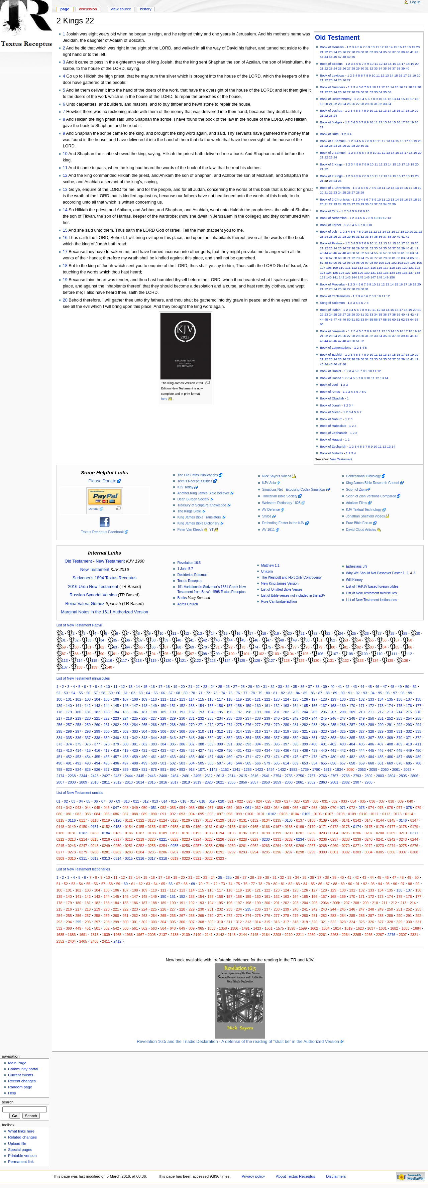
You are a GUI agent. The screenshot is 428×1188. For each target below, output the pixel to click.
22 (326, 52)
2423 (95, 776)
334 (60, 738)
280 (286, 725)
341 (125, 738)
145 (360, 277)
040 (410, 801)
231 (192, 718)
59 (394, 253)
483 (362, 757)
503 (182, 763)
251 (381, 718)
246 (333, 718)
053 (173, 808)
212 (381, 712)
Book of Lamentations (335, 347)
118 (392, 267)
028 (297, 801)
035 (363, 801)
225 (135, 718)
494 (97, 763)
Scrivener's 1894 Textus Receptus (104, 578)
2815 (152, 782)
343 (144, 738)
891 (163, 769)
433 (258, 750)
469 (229, 757)
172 (371, 706)
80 (389, 258)
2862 (312, 782)
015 (174, 801)
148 (379, 277)
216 (418, 712)
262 (116, 725)
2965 (368, 782)
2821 (220, 782)
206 (324, 712)
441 (333, 750)
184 (116, 712)
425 (182, 750)
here (164, 398)
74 (362, 258)
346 (173, 738)
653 (305, 763)
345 (163, 738)
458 (125, 757)
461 (154, 757)
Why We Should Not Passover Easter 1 (375, 573)
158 (239, 706)
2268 (72, 776)
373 (60, 744)
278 (267, 725)
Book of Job (328, 231)
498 (135, 763)
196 (229, 712)
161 (267, 706)
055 (192, 808)
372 (418, 738)
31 (367, 52)
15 (395, 47)
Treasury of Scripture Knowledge (201, 505)
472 (258, 757)
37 (394, 52)
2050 (350, 769)
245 (324, 718)
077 (400, 808)
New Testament (341, 459)
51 (358, 253)
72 (353, 258)
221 (97, 718)
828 (116, 769)
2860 (289, 782)
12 (382, 47)
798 (60, 769)
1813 (328, 769)
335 (69, 738)
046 (107, 808)
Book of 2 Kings (331, 176)
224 (125, 718)
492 (78, 763)
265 (144, 725)
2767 (334, 776)
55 (376, 253)
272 (211, 725)
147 (373, 277)
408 (390, 744)
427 (201, 750)
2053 (362, 769)
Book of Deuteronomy (335, 99)
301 (116, 731)
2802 (368, 776)
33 (376, 52)
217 (60, 718)
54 (371, 253)
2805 (403, 776)
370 (400, 738)
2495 (197, 776)
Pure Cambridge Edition (279, 601)
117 (386, 267)
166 (314, 706)
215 (409, 712)
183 (107, 712)
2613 (220, 776)
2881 (334, 782)
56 (380, 253)
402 (333, 744)
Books (182, 598)
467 (211, 757)
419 (125, 750)
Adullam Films (356, 503)
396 (277, 744)
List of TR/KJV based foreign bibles (372, 586)
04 (81, 801)
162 (277, 706)
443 (352, 750)
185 (125, 712)
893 (182, 769)
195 (220, 712)
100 (381, 262)
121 (411, 267)
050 (144, 808)
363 (333, 738)
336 (78, 738)
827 (107, 769)
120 (404, 267)
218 (69, 718)
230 (182, 718)
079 (418, 808)
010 (127, 801)
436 (286, 750)
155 (211, 706)
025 (268, 801)
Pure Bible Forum (359, 523)
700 (418, 763)
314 (239, 731)
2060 (385, 769)
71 (349, 258)
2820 (209, 782)
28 (353, 52)
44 (326, 56)
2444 (129, 776)
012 (146, 801)
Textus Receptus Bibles (194, 481)
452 (69, 757)
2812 (117, 782)
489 (418, 757)
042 (69, 808)
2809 (83, 782)
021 (231, 801)
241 (286, 718)
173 (381, 706)
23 (331, 52)
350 (211, 738)
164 (296, 706)
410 (409, 744)
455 (97, 757)
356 (267, 738)
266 (154, 725)
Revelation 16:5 (189, 563)
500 (154, 763)
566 (258, 763)
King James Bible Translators (199, 517)
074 (371, 808)
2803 (380, 776)
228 (163, 718)
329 (381, 731)
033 (344, 801)
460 (144, 757)
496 (116, 763)
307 (173, 731)
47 (340, 56)
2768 (346, 776)
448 (400, 750)
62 (407, 253)
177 (418, 706)
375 (78, 744)
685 (409, 763)
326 (352, 731)
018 (202, 801)
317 (267, 731)
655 (324, 763)
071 (343, 808)
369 (390, 738)
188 (154, 712)
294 (418, 725)
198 (248, 712)
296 (69, 731)
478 (314, 757)
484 (371, 757)
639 (296, 763)
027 (287, 801)
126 (341, 272)
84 (407, 258)
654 (314, 763)
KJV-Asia (269, 483)
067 (305, 808)
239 (267, 718)
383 (154, 744)
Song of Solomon (332, 303)
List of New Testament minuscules (371, 593)
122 (417, 267)
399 (305, 744)
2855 (232, 782)
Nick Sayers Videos (276, 476)
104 (406, 262)
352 (229, 738)
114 (366, 267)
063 (267, 808)
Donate (94, 508)
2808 (72, 782)
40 (407, 52)
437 (296, 750)
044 (88, 808)
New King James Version (280, 583)
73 (358, 258)
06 (96, 801)
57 (385, 253)
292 (400, 725)
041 (60, 808)
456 (107, 757)
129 (360, 272)
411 (418, 744)
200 (267, 712)
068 (314, 808)
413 (69, 750)
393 (248, 744)
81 (394, 258)
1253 (248, 769)
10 (372, 47)
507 (220, 763)
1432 (282, 769)
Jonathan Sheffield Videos (365, 516)
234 (220, 718)
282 (305, 725)
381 (135, 744)
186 (135, 712)
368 (381, 738)
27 (349, 52)
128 (354, 272)
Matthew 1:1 (270, 565)
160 (258, 706)
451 (60, 757)
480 (333, 757)
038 (391, 801)
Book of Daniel (330, 371)
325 (343, 731)
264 (135, 725)
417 (107, 750)
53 (367, 253)
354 (248, 738)
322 (314, 731)
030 (316, 801)
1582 (294, 769)
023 (249, 801)
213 (390, 712)
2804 (392, 776)
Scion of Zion (356, 489)
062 (258, 808)
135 (398, 272)
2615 (243, 776)
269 (182, 725)
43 (322, 56)
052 (163, 808)
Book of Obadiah (332, 398)
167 (324, 706)
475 (286, 757)
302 (125, 731)
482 (352, 757)
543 (229, 763)
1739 (305, 769)
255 (418, 718)
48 (344, 56)
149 (386, 277)
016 (184, 801)
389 (211, 744)
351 (220, 738)
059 (229, 808)
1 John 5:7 (185, 569)
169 (343, 706)
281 (296, 725)
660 (371, 763)
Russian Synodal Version (93, 595)
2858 (266, 782)
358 (286, 738)
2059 (373, 769)
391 (229, 744)
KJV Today (185, 487)
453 (78, 757)
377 (97, 744)
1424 (270, 769)
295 (60, 731)
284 (324, 725)
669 (390, 763)
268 (173, 725)
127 (347, 272)
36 (389, 52)
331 (400, 731)
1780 (316, 769)
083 (88, 814)
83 (403, 258)
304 (144, 731)
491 (69, 763)
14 (391, 47)
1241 (236, 769)
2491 (186, 776)
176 (409, 706)
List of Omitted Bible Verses (281, 589)
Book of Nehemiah (333, 218)
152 (182, 706)
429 (220, 750)
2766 (323, 776)
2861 (300, 782)
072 (352, 808)
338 (97, 738)
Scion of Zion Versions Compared (371, 496)
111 (347, 267)
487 (400, 757)
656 (333, 763)
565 (248, 763)
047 (116, 808)
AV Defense (271, 509)
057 (211, 808)
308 (182, 731)
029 (306, 801)
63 (412, 253)
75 (367, 258)
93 (349, 262)
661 (381, 763)
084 (97, 814)
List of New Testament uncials (80, 793)
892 (173, 769)
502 (173, 763)
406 (371, 744)
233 (211, 718)
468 (220, 757)
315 (248, 731)
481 (343, 757)
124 (329, 272)
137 (411, 272)
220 (88, 718)
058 (220, 808)
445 (371, 750)
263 (125, 725)
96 (362, 262)
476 (296, 757)
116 (379, 267)
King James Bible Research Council (373, 483)
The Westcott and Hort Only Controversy (291, 577)
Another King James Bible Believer (203, 493)
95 (358, 262)
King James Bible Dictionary (198, 523)
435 (277, 750)
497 (125, 763)
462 (163, 757)
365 (352, 738)
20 (418, 47)
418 (116, 750)
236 (239, 718)
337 (88, 738)
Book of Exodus (331, 64)
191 (182, 712)
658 (352, 763)
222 (107, 718)
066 (296, 808)
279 (277, 725)
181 (88, 712)
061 (248, 808)
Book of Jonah (330, 405)
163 (286, 706)
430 (229, 750)
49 (349, 56)
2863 (323, 782)
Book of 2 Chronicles (335, 199)
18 (409, 47)
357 (277, 738)
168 (333, 706)
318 (277, 731)
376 (88, 744)
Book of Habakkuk (333, 426)
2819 (197, 782)
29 (358, 52)
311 (211, 731)
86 (416, 258)
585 (277, 763)
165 (305, 706)
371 (409, 738)
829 (125, 769)
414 (78, 750)
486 (390, 757)
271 (201, 725)
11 (377, 47)
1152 (225, 769)
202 (286, 712)
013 (155, 801)
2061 (396, 769)
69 (340, 258)
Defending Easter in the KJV (283, 523)
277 (258, 725)
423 (163, 750)
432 (248, 750)
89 (331, 262)
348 (192, 738)
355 (258, 738)
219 (78, 718)
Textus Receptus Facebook (102, 532)
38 (398, 52)
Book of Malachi (331, 453)
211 (371, 712)
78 (380, 258)
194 (211, 712)
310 (201, 731)
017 (193, 801)
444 (362, 750)
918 (192, 769)
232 (201, 718)
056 (201, 808)
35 (385, 52)
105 (413, 262)
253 (400, 718)
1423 (259, 769)
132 (379, 272)
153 (192, 706)
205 (314, 712)
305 (154, 731)
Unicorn (267, 571)
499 (144, 763)
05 (88, 801)
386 (182, 744)
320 (296, 731)
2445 (140, 776)
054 (182, 808)
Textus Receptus (189, 581)
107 (322, 267)
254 (409, 718)
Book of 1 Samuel (333, 141)
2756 (300, 776)
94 (353, 262)
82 (398, 258)
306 (163, 731)
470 (239, 757)
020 (221, 801)
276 (248, 725)
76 (371, 258)
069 (324, 808)
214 (400, 712)
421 (144, 750)
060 (239, 808)
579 (267, 763)
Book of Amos (330, 391)
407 (381, 744)
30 (362, 52)
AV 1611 (268, 529)
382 (144, 744)
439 (314, 750)
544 (239, 763)
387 (192, 744)
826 (97, 769)
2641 (266, 776)
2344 (83, 776)
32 (371, 52)
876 (154, 769)
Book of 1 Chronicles (335, 188)
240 (277, 718)
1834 (339, 769)
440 (324, 750)
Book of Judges (331, 122)
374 (69, 744)
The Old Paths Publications (197, 475)
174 (390, 706)
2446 (152, 776)
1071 (202, 769)
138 (417, 272)
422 (154, 750)
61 (403, 253)
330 (390, 731)
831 (144, 769)
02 (66, 801)
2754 (277, 776)
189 (163, 712)
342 (135, 738)
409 (400, 744)
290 (381, 725)
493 (88, 763)
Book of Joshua (331, 110)
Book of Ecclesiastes (335, 296)
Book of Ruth (329, 134)
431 (239, 750)
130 (366, 272)
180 (78, 712)
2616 (254, 776)
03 (73, 801)
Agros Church (187, 604)
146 (366, 277)
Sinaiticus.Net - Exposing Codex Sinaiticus (293, 489)
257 (69, 725)
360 (305, 738)
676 (400, 763)
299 (97, 731)
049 (135, 808)
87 (322, 262)
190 (173, 712)
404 (352, 744)
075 (381, 808)
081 (69, 814)
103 (400, 262)
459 (135, 757)
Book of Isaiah (330, 310)
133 (386, 272)
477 (305, 757)
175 (400, 706)
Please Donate (102, 481)
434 (267, 750)
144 (354, 277)
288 (362, 725)
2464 (175, 776)
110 (341, 267)
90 (335, 262)
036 (372, 801)
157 (229, 706)
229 (173, 718)
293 (409, 725)
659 (362, 763)
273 (220, 725)
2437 (117, 776)
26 (344, 52)
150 (392, 277)
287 (352, 725)
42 (416, 52)
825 (88, 769)
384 (163, 744)
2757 (312, 776)
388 (201, 744)
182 (97, 712)
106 (419, 262)
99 (376, 262)
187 (144, 712)
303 (135, 731)
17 (404, 47)
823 (69, 769)
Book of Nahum (331, 419)
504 (192, 763)
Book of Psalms (331, 243)
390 (220, 744)
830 (135, 769)
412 (60, 750)
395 (267, 744)
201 (277, 712)
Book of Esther (330, 225)
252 (390, 718)
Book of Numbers (332, 87)
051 (154, 808)
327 (362, 731)
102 (394, 262)
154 (201, 706)
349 (201, 738)
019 (212, 801)
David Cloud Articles (361, 529)
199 (258, 712)
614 (286, 763)
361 (314, 738)
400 (314, 744)
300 (107, 731)
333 (418, 731)
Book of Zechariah (333, 446)
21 (322, 52)
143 (347, 277)
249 (362, 718)
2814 (140, 782)
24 (335, 52)
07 (103, 801)
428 (211, 750)
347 (182, 738)
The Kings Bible (189, 511)
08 (111, 801)
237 (248, 718)
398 (296, 744)
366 (362, 738)
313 (229, 731)
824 (78, 769)
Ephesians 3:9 (356, 566)
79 (385, 258)
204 (305, 712)
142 (341, 277)
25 (340, 52)
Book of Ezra (329, 211)
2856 (243, 782)
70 (344, 258)
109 (335, 267)
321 (305, 731)
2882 (346, 782)
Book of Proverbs (332, 284)
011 (136, 801)
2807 (61, 782)
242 (296, 718)
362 (324, 738)
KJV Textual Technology (364, 509)
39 (403, 52)
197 (239, 712)
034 (353, 801)
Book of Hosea (330, 378)
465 (192, 757)
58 (389, 253)
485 (381, 757)
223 (116, 718)
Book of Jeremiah (332, 331)
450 (418, 750)
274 (229, 725)
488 (409, 757)
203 (296, 712)
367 (371, 738)
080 (60, 814)
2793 (357, 776)
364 (343, 738)
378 (107, 744)
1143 (214, 769)
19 (413, 47)
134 (392, 272)
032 (335, 801)
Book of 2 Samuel (333, 152)
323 (324, 731)
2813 (129, 782)
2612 (209, 776)
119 (398, 267)
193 (201, 712)
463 (173, 757)
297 (78, 731)
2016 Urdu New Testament (93, 586)
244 (314, 718)
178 (60, 712)
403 (343, 744)
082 (78, 814)
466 (201, 757)
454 (88, 757)
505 (201, 763)
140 (329, 277)
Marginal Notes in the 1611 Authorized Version (104, 612)
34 (380, 52)
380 (125, 744)
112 (354, 267)
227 (154, 718)
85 (412, 258)
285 (333, 725)
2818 (186, 782)
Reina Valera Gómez (84, 603)
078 (409, 808)
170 (352, 706)
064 (277, 808)
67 (331, 258)
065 (286, 808)
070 (333, 808)
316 (258, 731)
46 (335, 56)
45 (331, 56)
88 (326, 262)
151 (173, 706)
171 (362, 706)
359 (296, 738)
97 (367, 262)
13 (386, 47)
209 (352, 712)
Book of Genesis (332, 47)
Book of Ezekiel (331, 354)
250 (371, 718)
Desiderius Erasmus (192, 575)
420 (135, 750)
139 (322, 277)
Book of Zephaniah (333, 433)
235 (229, 718)
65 (322, 258)
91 (340, 262)
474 (277, 757)
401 (324, 744)
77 (376, 258)
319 (286, 731)
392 (239, 744)
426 (192, 750)
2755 (289, 776)
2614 (232, 776)
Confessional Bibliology (363, 476)
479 (324, 757)
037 (382, 801)
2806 (414, 776)
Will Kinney (354, 580)
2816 (163, 782)
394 (258, 744)
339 (107, 738)
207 (333, 712)
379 (116, 744)
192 (192, 712)
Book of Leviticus (332, 75)
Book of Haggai (331, 439)
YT (211, 529)
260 (97, 725)
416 (97, 750)
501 (163, 763)
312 (220, 731)
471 (248, 757)
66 (326, 258)
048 (125, 808)
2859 (277, 782)
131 (373, 272)
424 (173, 750)
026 (278, 801)
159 (248, 706)
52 (362, 253)
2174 (61, 776)
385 (173, 744)
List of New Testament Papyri (79, 625)
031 (325, 801)
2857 (254, 782)
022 (240, 801)
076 (390, 808)
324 (333, 731)
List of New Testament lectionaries (371, 600)
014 (165, 801)
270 (192, 725)
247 (343, 718)
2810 (95, 782)
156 (220, 706)
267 (163, 725)
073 (362, 808)
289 (371, 725)
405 (362, 744)
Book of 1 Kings (331, 164)
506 (211, 763)
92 (344, 262)
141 (335, 277)
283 (314, 725)
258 (78, 725)
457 (116, 757)
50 (353, 56)
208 (343, 712)
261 (107, 725)
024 (259, 801)
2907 (357, 782)
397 (286, 744)
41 (412, 52)
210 (362, 712)
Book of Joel (329, 384)
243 (305, 718)
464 (182, 757)
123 (322, 272)
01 (59, 801)
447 (390, 750)
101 (387, 262)
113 (360, 267)
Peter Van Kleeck (190, 529)
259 (88, 725)
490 (60, 763)
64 (416, 253)
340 (116, 738)
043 (78, 808)
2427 (106, 776)
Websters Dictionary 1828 (281, 503)
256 (60, 725)
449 (409, 750)
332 (409, 731)
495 (107, 763)
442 (343, 750)
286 (343, 725)
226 (144, 718)
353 (239, 738)
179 (69, 712)
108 (329, 267)
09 (118, 801)
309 (192, 731)
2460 (163, 776)
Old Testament (337, 37)
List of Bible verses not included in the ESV (293, 595)
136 (404, 272)
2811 (106, 782)
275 (239, 725)
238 (258, 718)
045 (97, 808)
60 (398, 253)
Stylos (266, 516)
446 (381, 750)
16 (400, 47)
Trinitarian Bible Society (279, 496)
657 (343, 763)
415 (88, 750)
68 (335, 258)
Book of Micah (330, 412)
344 (154, 738)
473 (267, 757)
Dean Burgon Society (193, 499)
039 (401, 801)
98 (371, 262)
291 (390, 725)
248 (352, 718)
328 (371, 731)
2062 (408, 769)
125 (335, 272)
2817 (175, 782)
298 (88, 731)
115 (373, 267)
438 (305, 750)
